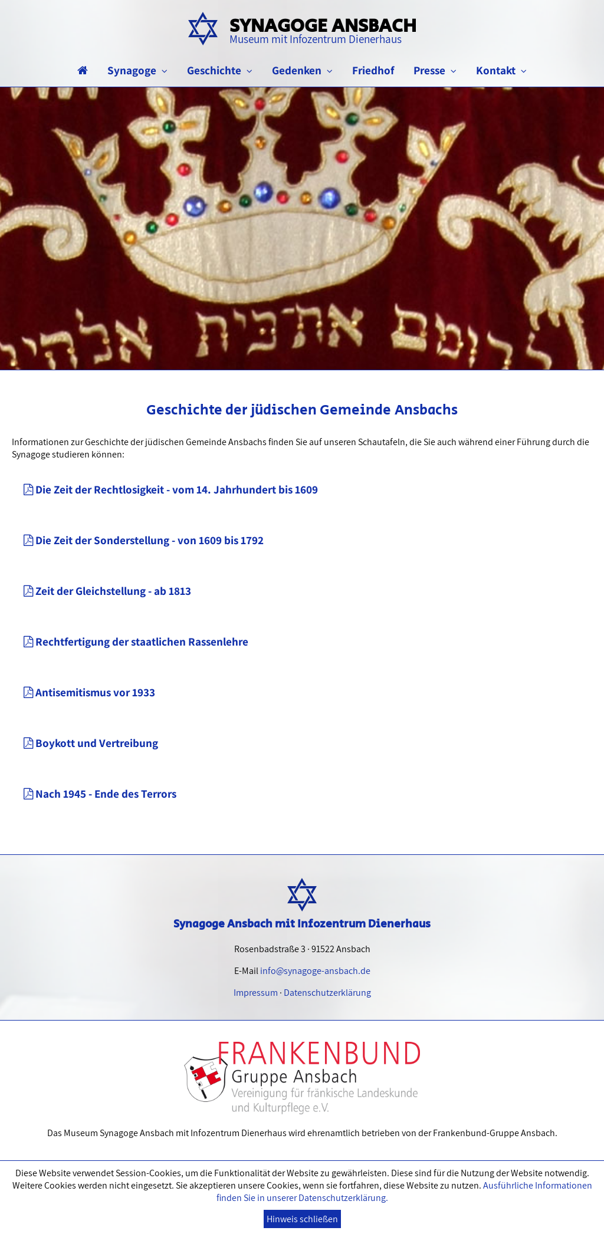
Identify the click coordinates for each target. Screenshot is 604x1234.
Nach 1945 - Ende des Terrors (100, 793)
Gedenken (302, 70)
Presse (435, 70)
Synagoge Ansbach (322, 29)
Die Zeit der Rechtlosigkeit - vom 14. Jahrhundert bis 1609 (171, 489)
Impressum (256, 992)
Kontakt (501, 70)
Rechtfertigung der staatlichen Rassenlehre (136, 641)
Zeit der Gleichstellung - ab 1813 (107, 590)
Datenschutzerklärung (327, 992)
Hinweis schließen (302, 1219)
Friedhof (373, 70)
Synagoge (137, 70)
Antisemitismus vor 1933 (89, 692)
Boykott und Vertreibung (91, 743)
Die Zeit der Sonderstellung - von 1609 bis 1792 (144, 540)
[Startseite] (82, 70)
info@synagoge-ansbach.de (315, 971)
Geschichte (219, 70)
